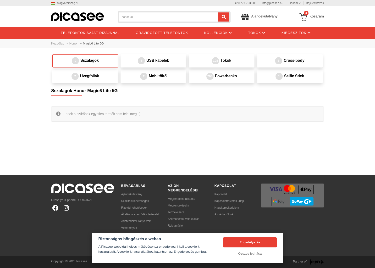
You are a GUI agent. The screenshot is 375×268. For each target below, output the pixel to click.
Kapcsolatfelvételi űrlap (229, 201)
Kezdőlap (57, 43)
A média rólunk (224, 214)
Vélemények (129, 227)
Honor (73, 43)
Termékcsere (176, 212)
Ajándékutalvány (131, 194)
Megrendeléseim (178, 205)
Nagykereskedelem (227, 207)
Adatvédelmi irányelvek (136, 221)
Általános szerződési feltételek (140, 214)
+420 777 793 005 (244, 3)
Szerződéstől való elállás (183, 219)
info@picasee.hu (272, 3)
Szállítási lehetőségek (135, 201)
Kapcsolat (221, 194)
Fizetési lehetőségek (134, 207)
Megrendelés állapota (181, 199)
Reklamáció (175, 225)
